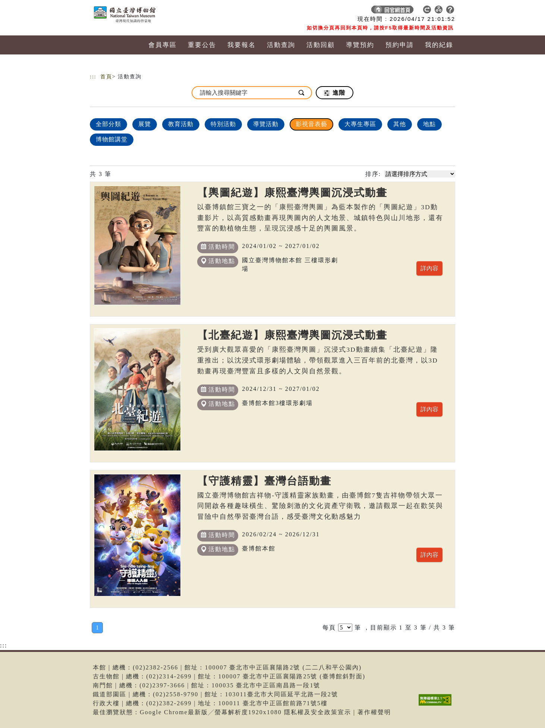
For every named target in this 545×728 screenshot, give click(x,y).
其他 (399, 124)
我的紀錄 (439, 44)
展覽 (144, 124)
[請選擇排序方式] (419, 174)
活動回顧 (320, 44)
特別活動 (223, 124)
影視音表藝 (311, 124)
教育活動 (180, 124)
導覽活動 (265, 124)
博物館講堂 (111, 139)
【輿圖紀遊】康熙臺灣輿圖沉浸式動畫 (292, 192)
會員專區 (162, 44)
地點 (429, 124)
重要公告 (202, 44)
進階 (334, 93)
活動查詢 (281, 44)
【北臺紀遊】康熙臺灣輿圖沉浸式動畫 (292, 335)
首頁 (106, 76)
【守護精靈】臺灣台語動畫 (264, 481)
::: (93, 76)
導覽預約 (360, 44)
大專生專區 (360, 124)
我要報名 (241, 44)
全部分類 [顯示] (108, 124)
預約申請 (399, 44)
